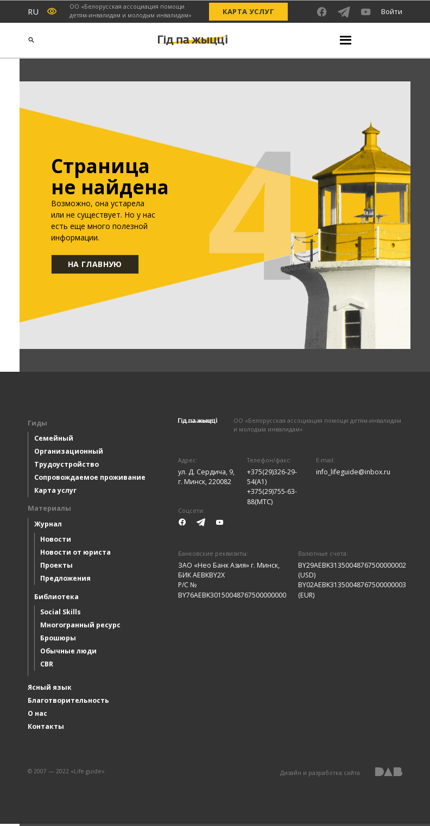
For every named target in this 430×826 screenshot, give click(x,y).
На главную (96, 265)
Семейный (53, 440)
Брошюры (58, 640)
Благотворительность (68, 702)
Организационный (68, 453)
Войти (391, 11)
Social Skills (60, 614)
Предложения (65, 580)
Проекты (56, 567)
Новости (55, 541)
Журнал (48, 526)
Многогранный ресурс (80, 627)
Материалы (49, 510)
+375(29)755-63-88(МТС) (272, 498)
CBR (46, 666)
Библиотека (56, 598)
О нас (37, 715)
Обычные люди (68, 653)
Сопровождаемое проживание (90, 479)
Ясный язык (50, 689)
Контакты (46, 728)
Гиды (37, 425)
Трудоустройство (66, 466)
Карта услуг (248, 11)
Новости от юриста (75, 554)
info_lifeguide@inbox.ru (353, 474)
